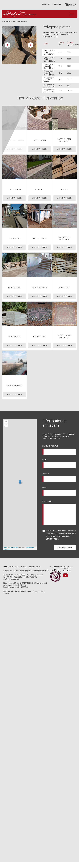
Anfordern (46, 501)
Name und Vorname (50, 446)
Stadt (44, 460)
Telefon (45, 474)
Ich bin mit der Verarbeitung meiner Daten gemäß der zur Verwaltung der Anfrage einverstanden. (61, 535)
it (53, 4)
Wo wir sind (45, 4)
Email (44, 487)
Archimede (27, 591)
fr (60, 4)
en (58, 4)
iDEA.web (17, 591)
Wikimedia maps (13, 547)
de (55, 4)
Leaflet (5, 547)
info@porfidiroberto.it (11, 579)
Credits (6, 593)
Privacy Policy (38, 591)
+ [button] (6, 421)
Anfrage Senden (64, 547)
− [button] (6, 425)
